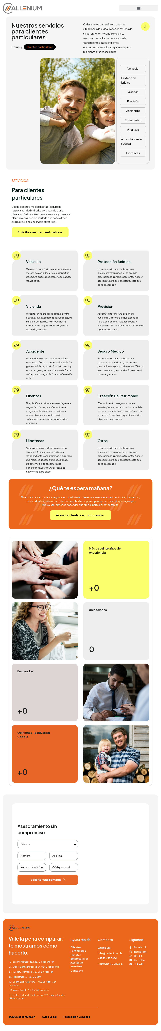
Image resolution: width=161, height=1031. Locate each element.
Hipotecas (133, 153)
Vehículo (132, 68)
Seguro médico (111, 351)
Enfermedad (133, 120)
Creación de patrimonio (118, 396)
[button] (138, 8)
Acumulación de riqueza (131, 141)
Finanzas (133, 129)
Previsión (133, 101)
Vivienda (132, 92)
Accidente (133, 111)
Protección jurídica (128, 80)
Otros (103, 441)
